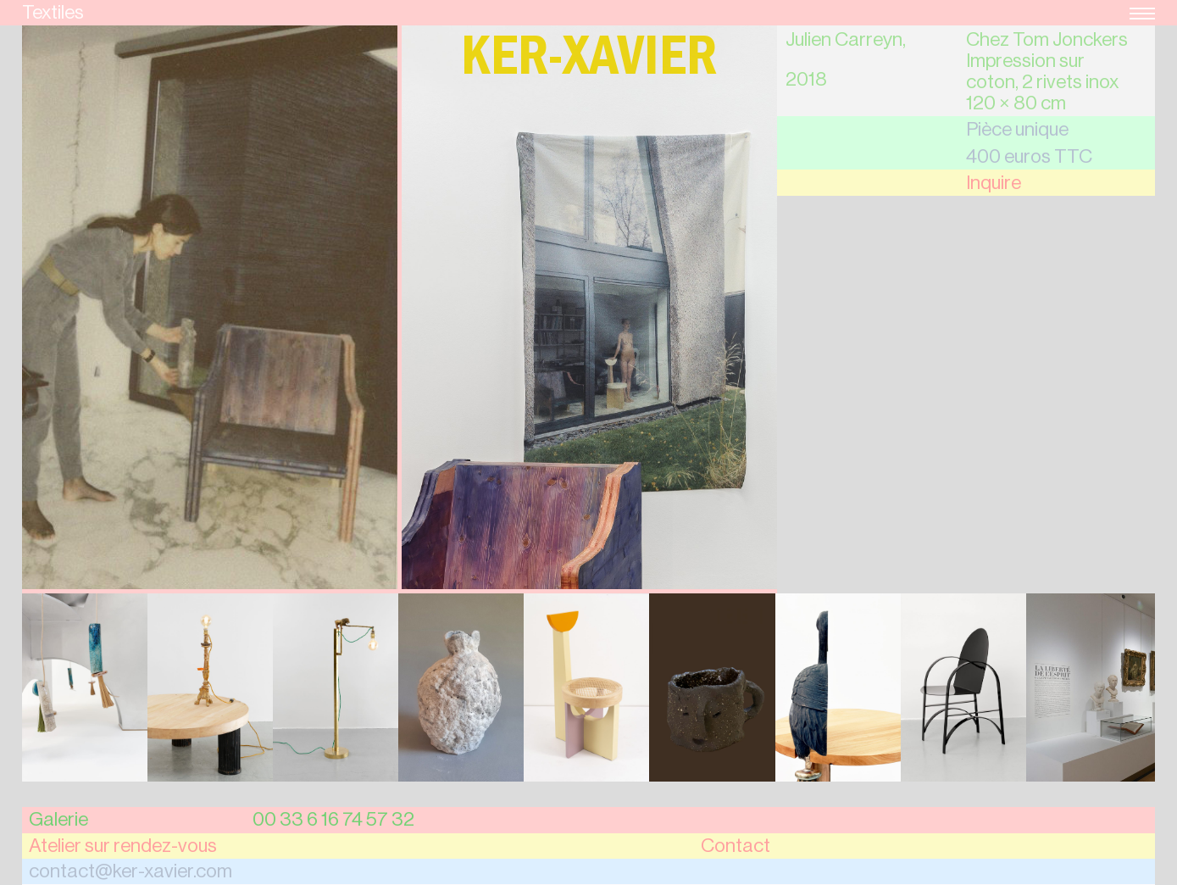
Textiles (53, 12)
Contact (735, 845)
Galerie (58, 819)
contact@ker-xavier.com (130, 871)
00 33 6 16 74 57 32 (333, 819)
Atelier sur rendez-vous (123, 845)
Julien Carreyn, (846, 39)
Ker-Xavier (589, 63)
